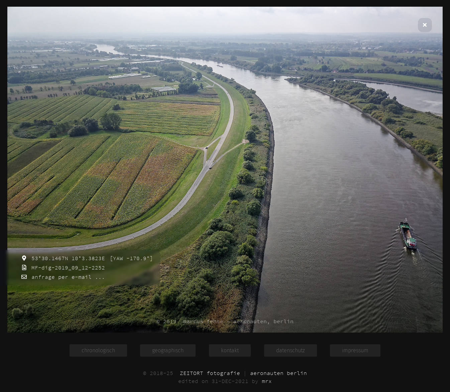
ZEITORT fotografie (210, 373)
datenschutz (290, 350)
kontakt (230, 350)
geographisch (168, 350)
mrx (267, 381)
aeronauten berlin (278, 373)
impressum (355, 350)
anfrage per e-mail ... (66, 276)
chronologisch (98, 350)
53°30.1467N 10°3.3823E (66, 258)
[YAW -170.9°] (129, 258)
